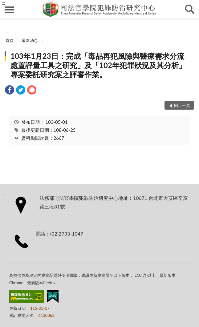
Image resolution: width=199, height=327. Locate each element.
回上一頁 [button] (182, 105)
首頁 (10, 40)
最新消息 (30, 40)
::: (3, 3)
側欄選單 (9, 9)
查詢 (190, 9)
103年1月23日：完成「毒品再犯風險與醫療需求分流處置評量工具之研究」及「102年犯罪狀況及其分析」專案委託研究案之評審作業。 (98, 65)
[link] (9, 90)
